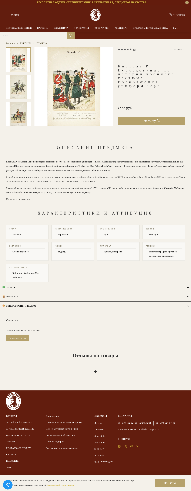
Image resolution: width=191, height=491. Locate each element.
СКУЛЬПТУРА (61, 28)
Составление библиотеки (60, 435)
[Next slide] (18, 122)
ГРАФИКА (41, 43)
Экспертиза (52, 415)
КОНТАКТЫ (12, 460)
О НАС (9, 467)
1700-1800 (99, 429)
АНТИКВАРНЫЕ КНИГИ (19, 28)
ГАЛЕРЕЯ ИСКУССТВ (18, 435)
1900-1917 (99, 448)
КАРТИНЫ (42, 28)
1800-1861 (99, 435)
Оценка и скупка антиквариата (64, 422)
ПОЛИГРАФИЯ (81, 28)
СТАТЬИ (10, 441)
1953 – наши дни (103, 461)
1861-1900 (99, 442)
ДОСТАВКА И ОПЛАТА (18, 448)
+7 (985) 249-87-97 (165, 423)
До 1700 (98, 422)
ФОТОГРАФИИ (102, 28)
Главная (10, 43)
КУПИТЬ (11, 454)
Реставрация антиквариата (62, 448)
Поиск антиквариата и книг (62, 428)
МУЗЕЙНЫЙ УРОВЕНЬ (19, 422)
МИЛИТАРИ (121, 28)
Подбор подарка (55, 441)
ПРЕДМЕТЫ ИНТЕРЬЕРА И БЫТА (150, 28)
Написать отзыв (17, 338)
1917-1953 (99, 455)
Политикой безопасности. (60, 485)
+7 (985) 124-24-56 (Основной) (134, 423)
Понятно (170, 483)
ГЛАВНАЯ (11, 415)
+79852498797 (177, 14)
